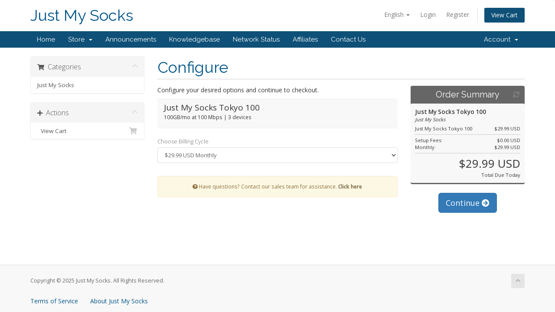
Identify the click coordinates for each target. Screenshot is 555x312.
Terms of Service (54, 301)
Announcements (130, 39)
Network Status (256, 39)
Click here (350, 186)
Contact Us (348, 39)
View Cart (504, 15)
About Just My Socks (119, 301)
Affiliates (305, 39)
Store (80, 39)
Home (46, 39)
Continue (468, 203)
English (397, 14)
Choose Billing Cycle (183, 141)
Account (501, 39)
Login (428, 14)
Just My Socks (81, 15)
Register (457, 14)
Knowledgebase (194, 39)
